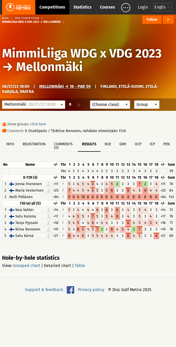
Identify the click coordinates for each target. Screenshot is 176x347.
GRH (122, 144)
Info (10, 144)
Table (80, 265)
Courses (107, 7)
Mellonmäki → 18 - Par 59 (65, 86)
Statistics (82, 7)
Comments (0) (63, 146)
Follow (152, 19)
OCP (138, 144)
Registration (34, 144)
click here (38, 124)
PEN (166, 144)
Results (89, 144)
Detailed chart (57, 265)
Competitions (52, 7)
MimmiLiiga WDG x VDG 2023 (82, 53)
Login (143, 7)
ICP (152, 144)
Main (5, 18)
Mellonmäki (49, 66)
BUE (108, 144)
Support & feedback (44, 289)
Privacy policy (91, 289)
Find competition (27, 18)
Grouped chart (26, 265)
